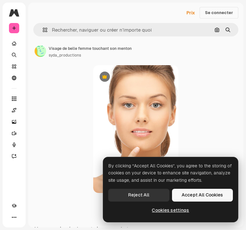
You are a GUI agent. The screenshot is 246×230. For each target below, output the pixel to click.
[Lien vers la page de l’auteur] (40, 51)
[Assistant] (14, 156)
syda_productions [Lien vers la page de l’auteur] (65, 55)
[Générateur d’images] (14, 122)
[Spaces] (14, 110)
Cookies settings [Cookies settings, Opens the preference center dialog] (170, 210)
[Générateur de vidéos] (14, 133)
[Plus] (14, 217)
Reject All (138, 195)
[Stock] (14, 66)
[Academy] (14, 206)
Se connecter (219, 12)
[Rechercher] (14, 55)
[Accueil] (14, 43)
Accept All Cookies (202, 195)
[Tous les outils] (14, 99)
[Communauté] (14, 78)
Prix (190, 13)
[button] (42, 29)
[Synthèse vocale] (14, 145)
